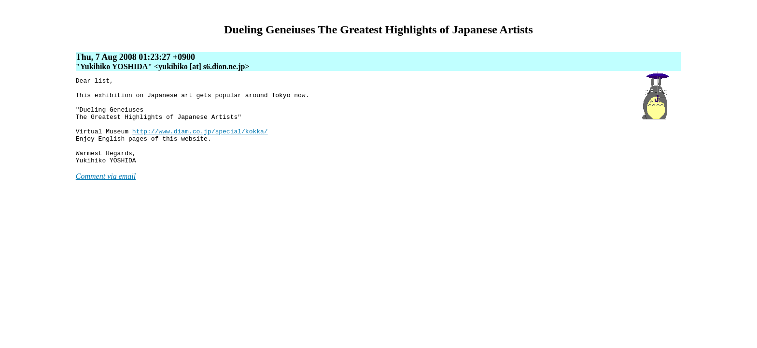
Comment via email (106, 193)
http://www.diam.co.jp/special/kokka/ (200, 142)
